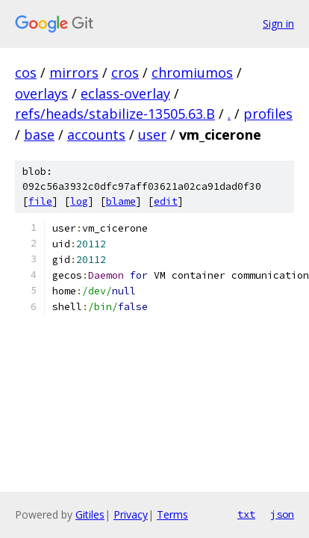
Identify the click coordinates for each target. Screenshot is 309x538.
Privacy (130, 514)
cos (26, 72)
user (152, 134)
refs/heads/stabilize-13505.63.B (115, 114)
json (282, 514)
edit (166, 201)
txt (246, 514)
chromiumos (192, 72)
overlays (41, 93)
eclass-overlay (125, 93)
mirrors (74, 72)
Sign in (278, 23)
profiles (268, 114)
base (39, 134)
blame (121, 201)
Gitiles (89, 514)
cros (125, 72)
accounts (96, 134)
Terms (172, 514)
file (40, 201)
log (79, 201)
